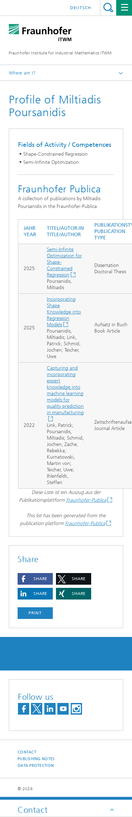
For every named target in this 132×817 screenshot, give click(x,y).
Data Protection (36, 765)
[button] (35, 579)
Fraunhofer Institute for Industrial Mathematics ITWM (60, 52)
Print (35, 612)
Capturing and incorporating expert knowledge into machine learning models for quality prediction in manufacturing (65, 390)
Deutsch (80, 7)
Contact (27, 752)
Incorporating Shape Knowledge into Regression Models (64, 312)
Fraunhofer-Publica (86, 500)
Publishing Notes (36, 759)
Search (108, 7)
